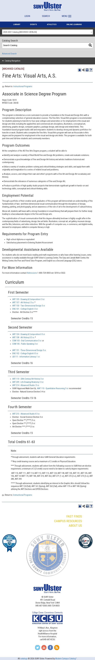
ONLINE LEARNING (74, 24)
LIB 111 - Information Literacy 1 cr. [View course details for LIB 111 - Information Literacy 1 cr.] (26, 356)
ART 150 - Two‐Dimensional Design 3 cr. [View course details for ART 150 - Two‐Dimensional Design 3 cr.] (28, 306)
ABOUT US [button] (75, 525)
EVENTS (33, 24)
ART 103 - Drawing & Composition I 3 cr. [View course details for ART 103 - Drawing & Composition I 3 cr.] (28, 299)
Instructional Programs (22, 86)
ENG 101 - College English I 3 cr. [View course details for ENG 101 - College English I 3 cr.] (25, 309)
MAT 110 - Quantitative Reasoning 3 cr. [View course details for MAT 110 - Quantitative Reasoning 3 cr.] (53, 388)
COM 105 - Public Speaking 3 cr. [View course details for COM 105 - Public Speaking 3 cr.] (25, 344)
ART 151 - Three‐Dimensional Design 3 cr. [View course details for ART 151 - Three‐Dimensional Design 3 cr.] (29, 350)
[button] (66, 15)
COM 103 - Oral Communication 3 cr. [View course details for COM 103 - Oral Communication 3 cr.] (27, 340)
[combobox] (47, 32)
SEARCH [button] (46, 16)
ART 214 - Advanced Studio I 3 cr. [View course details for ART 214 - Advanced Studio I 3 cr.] (25, 385)
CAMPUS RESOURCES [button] (68, 521)
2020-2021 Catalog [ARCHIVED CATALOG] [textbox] (20, 32)
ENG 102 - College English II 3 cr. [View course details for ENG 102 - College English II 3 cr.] (25, 353)
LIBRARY (16, 24)
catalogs (24, 658)
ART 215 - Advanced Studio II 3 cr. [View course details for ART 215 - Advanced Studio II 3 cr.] (26, 414)
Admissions (32, 273)
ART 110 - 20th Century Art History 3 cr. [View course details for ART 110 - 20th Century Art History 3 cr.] (28, 379)
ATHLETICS (52, 24)
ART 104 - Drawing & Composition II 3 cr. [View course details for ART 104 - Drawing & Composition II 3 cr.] (28, 334)
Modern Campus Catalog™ (66, 658)
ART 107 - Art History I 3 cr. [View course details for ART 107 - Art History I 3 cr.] (23, 302)
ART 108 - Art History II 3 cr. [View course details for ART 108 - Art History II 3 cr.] (23, 337)
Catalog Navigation (12, 61)
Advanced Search (9, 53)
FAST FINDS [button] (74, 516)
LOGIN (27, 16)
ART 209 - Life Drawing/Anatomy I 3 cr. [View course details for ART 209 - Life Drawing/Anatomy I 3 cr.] (28, 382)
